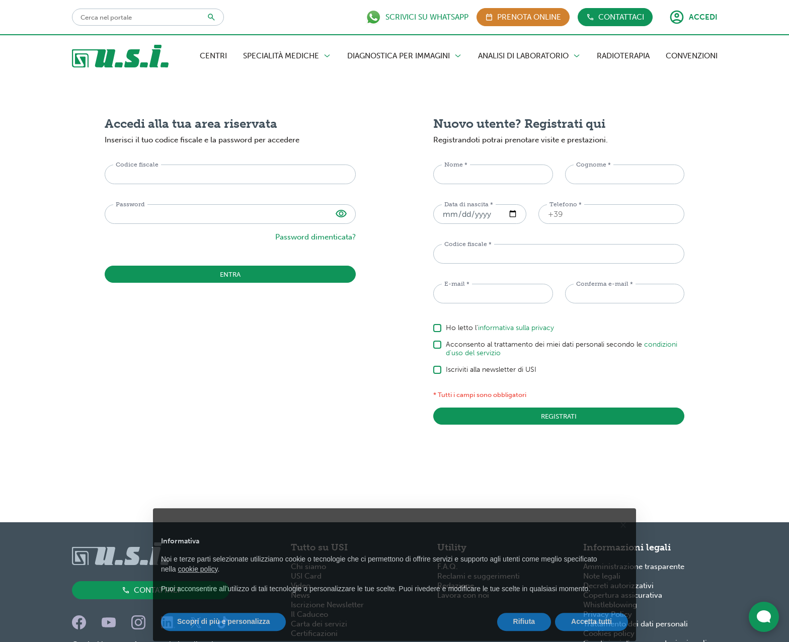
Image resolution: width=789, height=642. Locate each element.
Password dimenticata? (315, 237)
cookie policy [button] (197, 585)
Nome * (455, 164)
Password (130, 204)
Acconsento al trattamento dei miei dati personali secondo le (555, 348)
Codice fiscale (137, 164)
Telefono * (565, 204)
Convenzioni (692, 55)
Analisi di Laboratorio (529, 55)
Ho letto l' (497, 328)
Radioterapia (623, 55)
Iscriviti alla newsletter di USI (497, 369)
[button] (623, 541)
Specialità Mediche (287, 55)
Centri (213, 55)
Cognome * (593, 164)
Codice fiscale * (468, 244)
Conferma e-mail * (604, 283)
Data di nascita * (468, 204)
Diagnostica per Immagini (404, 55)
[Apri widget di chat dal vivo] (764, 617)
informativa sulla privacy (516, 328)
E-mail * (456, 283)
